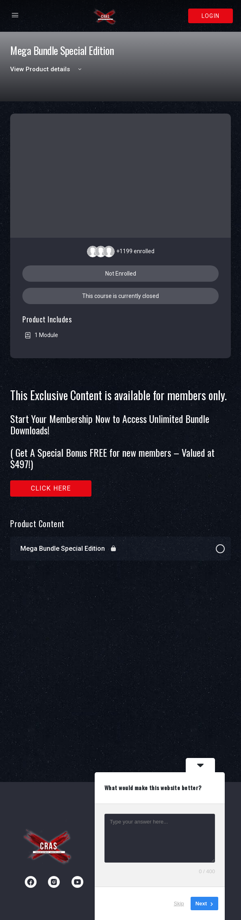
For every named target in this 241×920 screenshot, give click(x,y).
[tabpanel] (120, 443)
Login (210, 16)
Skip (179, 903)
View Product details (47, 69)
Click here (51, 488)
